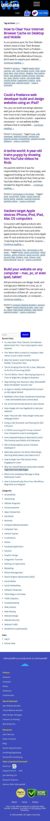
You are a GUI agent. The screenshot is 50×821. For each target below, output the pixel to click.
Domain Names (11, 533)
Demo (5, 686)
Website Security (11, 620)
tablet (9, 309)
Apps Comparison (12, 512)
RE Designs (36, 808)
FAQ (20, 770)
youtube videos (10, 201)
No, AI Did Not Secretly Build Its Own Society (24, 404)
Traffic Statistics (11, 598)
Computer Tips (19, 250)
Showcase (7, 690)
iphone (16, 78)
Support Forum (9, 770)
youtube (19, 199)
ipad (9, 78)
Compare (7, 681)
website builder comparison (26, 136)
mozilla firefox (10, 80)
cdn (13, 70)
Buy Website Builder (12, 705)
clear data (8, 73)
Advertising (9, 499)
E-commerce (9, 538)
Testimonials (8, 695)
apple (20, 252)
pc (5, 309)
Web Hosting (10, 611)
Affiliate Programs (12, 503)
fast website (15, 75)
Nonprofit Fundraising (12, 757)
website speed (22, 83)
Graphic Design (11, 555)
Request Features (10, 779)
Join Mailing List (10, 775)
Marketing (8, 568)
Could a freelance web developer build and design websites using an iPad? (24, 98)
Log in (7, 639)
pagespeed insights (26, 80)
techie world (9, 199)
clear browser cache (25, 70)
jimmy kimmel (10, 259)
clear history (19, 73)
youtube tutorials (32, 199)
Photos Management (13, 572)
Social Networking (12, 585)
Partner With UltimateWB (14, 784)
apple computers (31, 252)
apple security (33, 255)
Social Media (10, 581)
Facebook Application (13, 546)
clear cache (40, 70)
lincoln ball (14, 196)
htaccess (40, 75)
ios (5, 78)
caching (7, 70)
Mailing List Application (14, 564)
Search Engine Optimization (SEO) (19, 576)
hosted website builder (23, 307)
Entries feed (9, 643)
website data (9, 83)
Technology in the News (23, 194)
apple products (18, 255)
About (14, 802)
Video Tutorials (9, 739)
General (16, 68)
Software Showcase (13, 590)
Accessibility (9, 494)
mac (41, 307)
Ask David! (17, 134)
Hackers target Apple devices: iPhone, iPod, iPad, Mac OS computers (24, 214)
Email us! (7, 766)
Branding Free (9, 724)
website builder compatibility (17, 139)
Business (8, 520)
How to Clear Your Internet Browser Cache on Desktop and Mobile (24, 33)
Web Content (10, 607)
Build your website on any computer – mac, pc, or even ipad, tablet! (25, 273)
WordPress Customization (15, 628)
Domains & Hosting (11, 719)
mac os (20, 259)
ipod (39, 257)
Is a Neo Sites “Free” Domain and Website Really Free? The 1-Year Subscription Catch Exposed (23, 345)
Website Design (11, 616)
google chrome (28, 75)
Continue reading (14, 62)
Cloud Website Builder (13, 710)
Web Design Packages (12, 715)
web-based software (22, 309)
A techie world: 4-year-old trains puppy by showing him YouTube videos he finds (23, 156)
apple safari (34, 68)
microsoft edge (33, 78)
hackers (19, 257)
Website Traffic (11, 624)
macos (23, 78)
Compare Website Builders (25, 305)
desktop (29, 73)
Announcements (11, 507)
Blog (5, 743)
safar (38, 80)
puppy (23, 196)
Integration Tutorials (13, 559)
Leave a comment (21, 141)
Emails (7, 542)
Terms (24, 802)
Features (6, 677)
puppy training (33, 196)
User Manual (8, 734)
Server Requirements (12, 748)
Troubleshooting (11, 603)
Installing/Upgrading (12, 752)
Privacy (35, 802)
